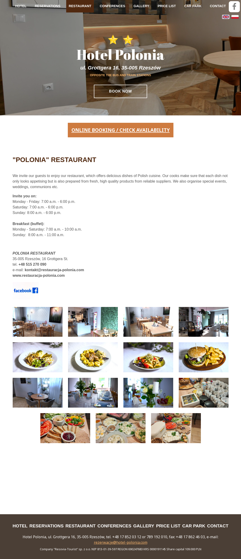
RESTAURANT (80, 6)
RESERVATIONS (47, 6)
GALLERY (141, 6)
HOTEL (21, 6)
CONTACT (218, 6)
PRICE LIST (167, 6)
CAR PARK (193, 6)
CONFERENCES (112, 6)
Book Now (120, 91)
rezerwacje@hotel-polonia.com (120, 542)
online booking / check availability (120, 130)
